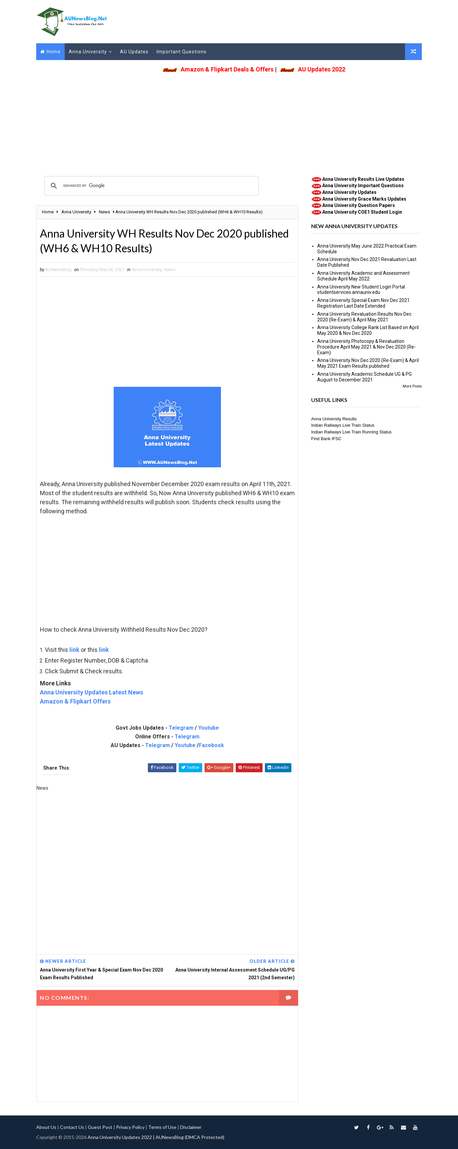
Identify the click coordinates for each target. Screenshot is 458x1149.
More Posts (412, 386)
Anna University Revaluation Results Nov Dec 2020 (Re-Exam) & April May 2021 (364, 316)
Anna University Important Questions (363, 185)
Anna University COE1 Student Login (362, 212)
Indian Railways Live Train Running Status (351, 431)
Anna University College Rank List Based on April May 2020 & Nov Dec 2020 (368, 330)
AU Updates (134, 51)
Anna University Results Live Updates (363, 179)
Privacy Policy (130, 1127)
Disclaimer (191, 1127)
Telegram (181, 728)
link (74, 649)
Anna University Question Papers (358, 205)
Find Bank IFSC (326, 438)
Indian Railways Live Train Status (343, 425)
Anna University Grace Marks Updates (364, 199)
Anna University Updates (349, 192)
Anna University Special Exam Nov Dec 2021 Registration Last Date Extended (363, 303)
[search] (150, 186)
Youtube (208, 728)
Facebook (211, 745)
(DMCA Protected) (204, 1137)
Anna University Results (334, 418)
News (169, 269)
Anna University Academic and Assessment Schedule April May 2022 (363, 275)
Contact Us (72, 1127)
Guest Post (100, 1127)
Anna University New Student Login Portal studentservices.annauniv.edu (361, 289)
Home (54, 51)
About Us (46, 1127)
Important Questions (182, 51)
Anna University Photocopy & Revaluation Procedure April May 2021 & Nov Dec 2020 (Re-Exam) (366, 346)
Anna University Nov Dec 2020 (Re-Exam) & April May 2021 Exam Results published (368, 363)
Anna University (88, 51)
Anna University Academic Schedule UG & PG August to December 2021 (364, 376)
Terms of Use (162, 1127)
